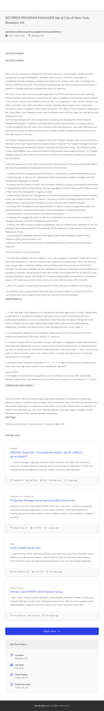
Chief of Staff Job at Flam (25, 548)
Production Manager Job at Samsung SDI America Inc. (42, 500)
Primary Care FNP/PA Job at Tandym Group (36, 592)
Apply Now (52, 631)
